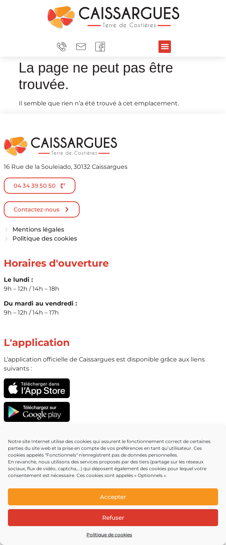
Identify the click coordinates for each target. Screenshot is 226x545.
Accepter (113, 496)
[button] (164, 46)
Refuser (113, 517)
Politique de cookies (109, 534)
